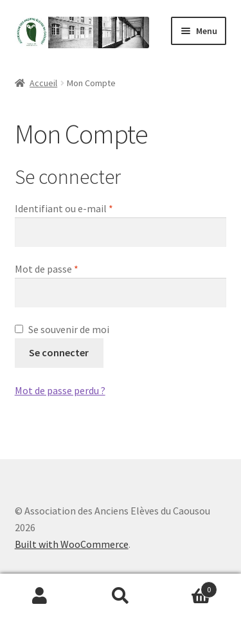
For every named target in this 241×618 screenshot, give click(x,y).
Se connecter (59, 352)
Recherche (120, 596)
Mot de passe (72, 268)
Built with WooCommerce (72, 544)
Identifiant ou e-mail (89, 208)
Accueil (43, 83)
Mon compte (40, 596)
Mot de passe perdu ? (60, 390)
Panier (189, 587)
